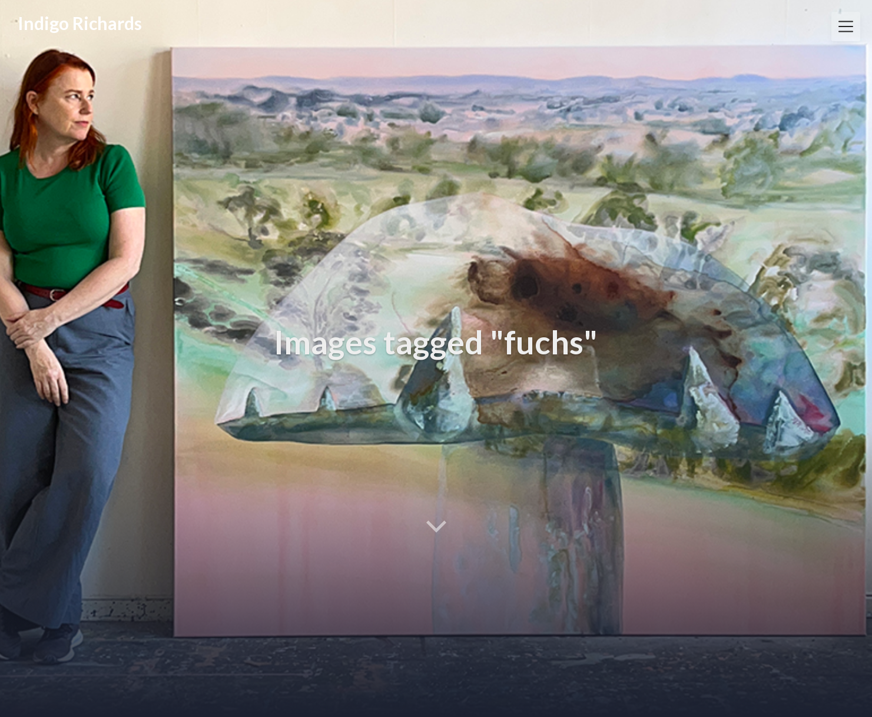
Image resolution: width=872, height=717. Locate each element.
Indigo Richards (80, 23)
